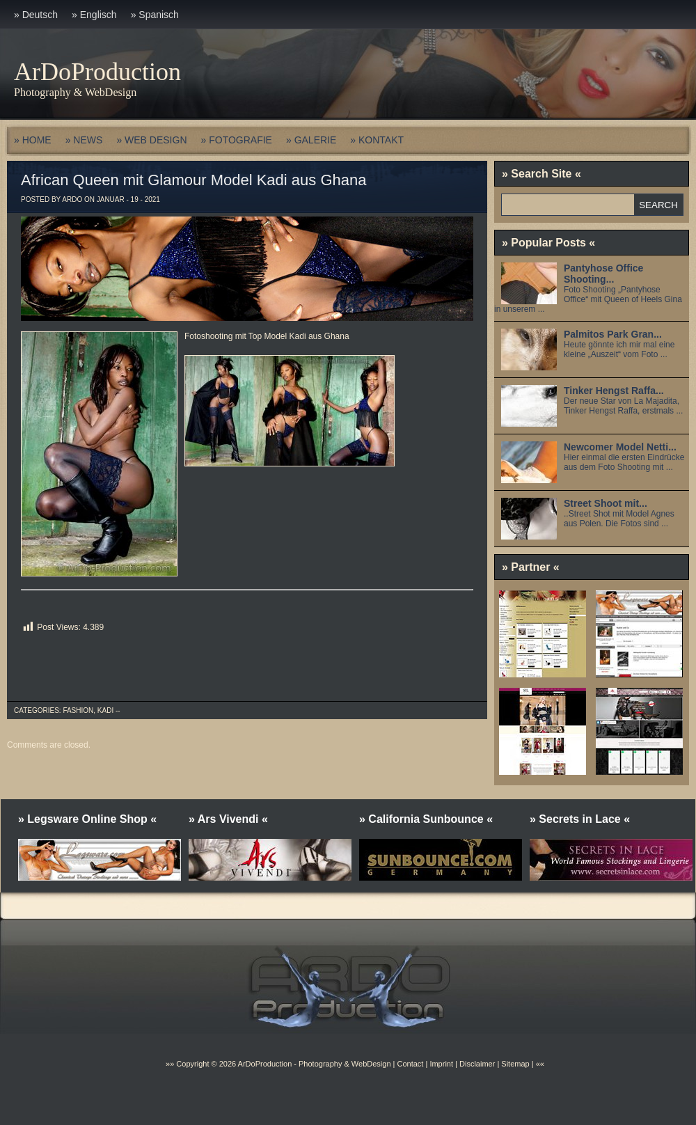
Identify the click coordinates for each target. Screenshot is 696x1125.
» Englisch (94, 14)
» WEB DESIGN (151, 139)
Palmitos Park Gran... (613, 334)
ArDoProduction (97, 72)
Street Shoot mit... (605, 503)
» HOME (33, 139)
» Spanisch (155, 14)
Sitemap (514, 1064)
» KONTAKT (377, 139)
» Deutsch (36, 14)
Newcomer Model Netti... (620, 447)
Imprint (441, 1064)
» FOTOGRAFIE (236, 139)
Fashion (78, 710)
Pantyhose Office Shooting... (603, 273)
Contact (410, 1064)
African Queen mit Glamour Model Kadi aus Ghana (193, 180)
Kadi (105, 710)
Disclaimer (477, 1064)
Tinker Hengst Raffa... (614, 390)
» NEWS (84, 139)
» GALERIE (311, 139)
